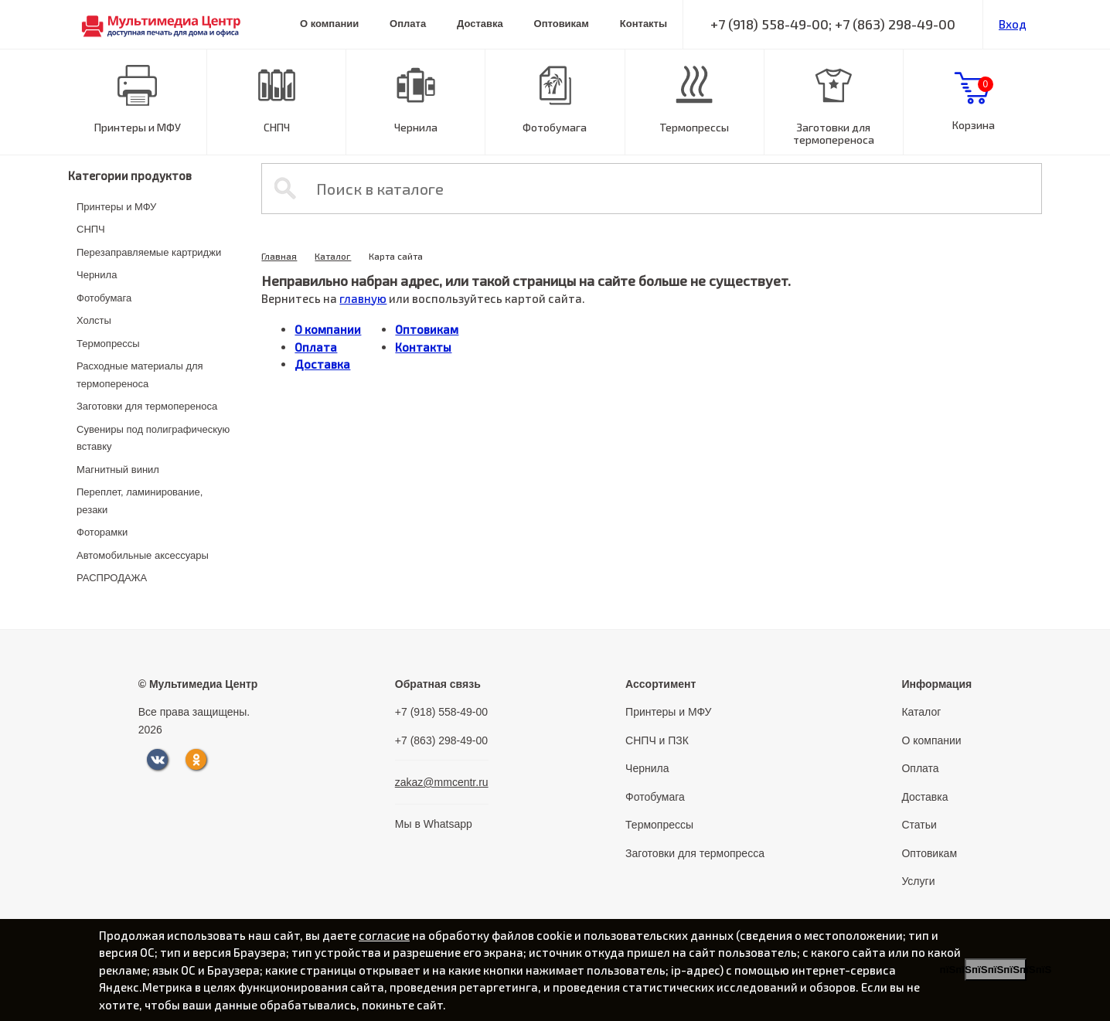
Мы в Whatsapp (433, 824)
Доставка (480, 23)
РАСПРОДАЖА (112, 578)
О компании (329, 23)
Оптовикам (561, 23)
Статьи (918, 825)
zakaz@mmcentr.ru (442, 782)
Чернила (416, 127)
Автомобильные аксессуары (143, 555)
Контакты (643, 23)
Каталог (333, 255)
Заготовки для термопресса (694, 853)
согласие (384, 935)
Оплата (408, 23)
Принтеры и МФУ (137, 127)
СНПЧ (277, 127)
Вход (1013, 24)
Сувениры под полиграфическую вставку (153, 438)
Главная (279, 255)
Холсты (94, 320)
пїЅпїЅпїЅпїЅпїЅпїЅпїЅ (996, 969)
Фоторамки (102, 532)
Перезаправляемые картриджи (149, 252)
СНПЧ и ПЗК (657, 740)
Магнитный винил (118, 469)
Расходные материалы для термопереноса (140, 375)
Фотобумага (555, 127)
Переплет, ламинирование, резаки (140, 501)
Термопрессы (694, 127)
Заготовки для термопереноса (833, 134)
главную (362, 298)
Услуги (918, 881)
